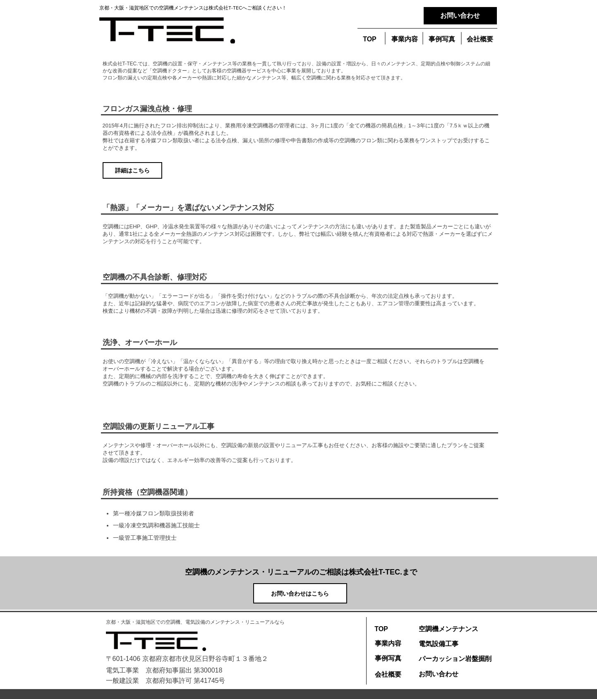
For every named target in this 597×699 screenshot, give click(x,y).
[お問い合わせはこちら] (300, 593)
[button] (442, 39)
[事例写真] (388, 659)
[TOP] (370, 39)
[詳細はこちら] (132, 170)
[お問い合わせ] (460, 15)
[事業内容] (405, 39)
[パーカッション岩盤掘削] (455, 659)
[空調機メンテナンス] (448, 629)
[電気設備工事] (438, 644)
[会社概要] (480, 39)
